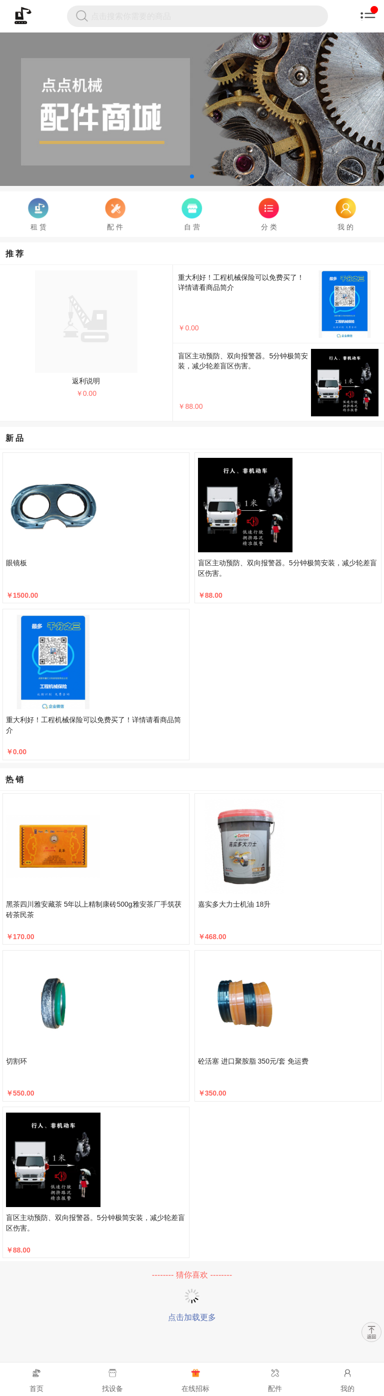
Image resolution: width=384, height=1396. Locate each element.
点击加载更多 (192, 1317)
